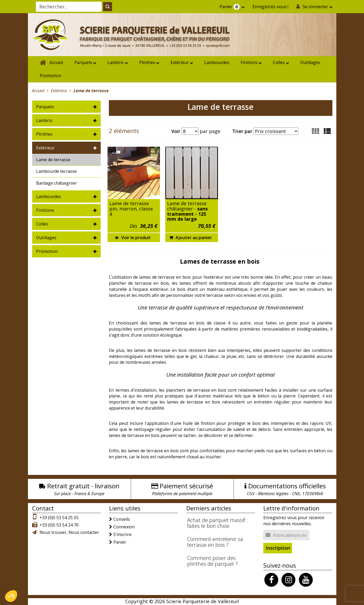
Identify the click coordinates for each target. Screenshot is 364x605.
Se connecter (315, 6)
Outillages (310, 62)
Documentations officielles (287, 485)
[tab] (66, 106)
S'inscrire (122, 534)
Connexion (124, 527)
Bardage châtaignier (56, 183)
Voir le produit (133, 237)
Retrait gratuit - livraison (83, 485)
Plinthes (147, 62)
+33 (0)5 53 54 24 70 (59, 525)
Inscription (278, 548)
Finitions (249, 62)
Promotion (50, 75)
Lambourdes (216, 62)
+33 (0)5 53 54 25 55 (59, 517)
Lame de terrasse (53, 160)
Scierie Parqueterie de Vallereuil (202, 601)
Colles (279, 62)
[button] (327, 131)
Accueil (56, 62)
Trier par (242, 131)
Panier (230, 7)
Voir (175, 131)
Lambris (116, 62)
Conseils (121, 519)
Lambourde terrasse (56, 171)
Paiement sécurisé (186, 485)
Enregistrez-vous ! (270, 6)
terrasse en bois (170, 350)
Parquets (83, 62)
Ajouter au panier (190, 237)
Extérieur (180, 62)
